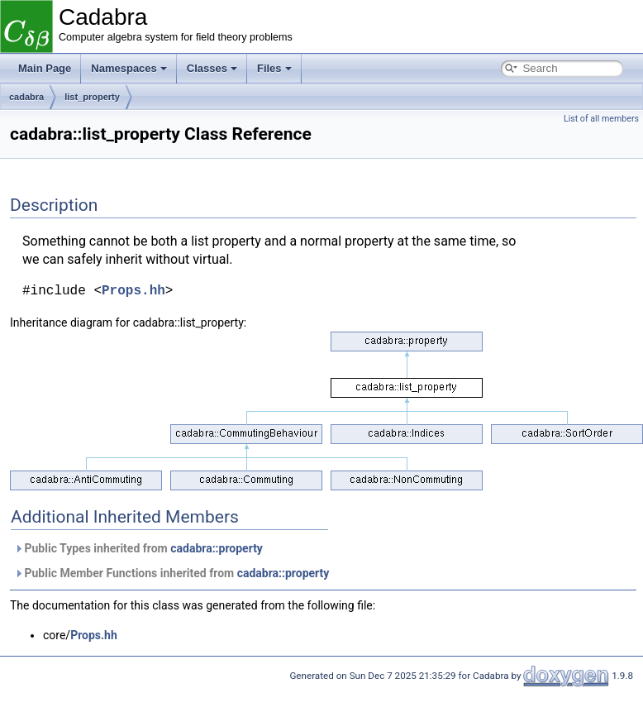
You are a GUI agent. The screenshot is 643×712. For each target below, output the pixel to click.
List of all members (601, 118)
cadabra (26, 97)
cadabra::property (216, 548)
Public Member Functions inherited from (171, 573)
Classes (212, 68)
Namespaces (129, 68)
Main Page (44, 68)
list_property (92, 97)
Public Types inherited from (138, 548)
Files (274, 68)
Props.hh (133, 291)
